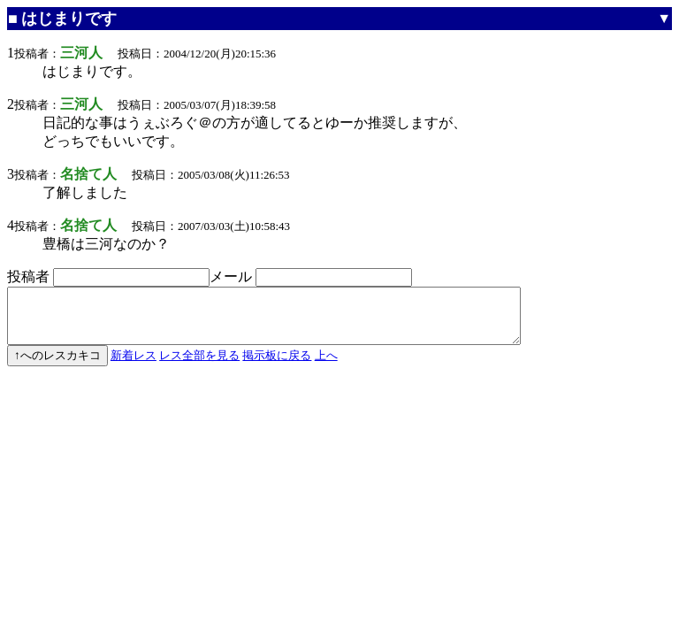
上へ (326, 365)
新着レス (133, 365)
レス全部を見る (199, 365)
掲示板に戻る (276, 365)
